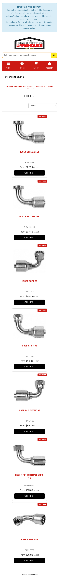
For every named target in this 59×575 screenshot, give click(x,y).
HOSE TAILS (40, 87)
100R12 (50, 87)
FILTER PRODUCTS (14, 77)
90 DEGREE (31, 89)
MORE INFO (29, 173)
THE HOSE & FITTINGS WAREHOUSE (19, 87)
